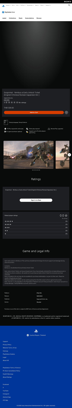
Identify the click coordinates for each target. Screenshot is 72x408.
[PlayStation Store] (9, 10)
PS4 (17, 5)
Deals (20, 16)
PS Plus (22, 5)
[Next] (69, 153)
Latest (4, 16)
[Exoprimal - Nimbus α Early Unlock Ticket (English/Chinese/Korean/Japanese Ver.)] (29, 153)
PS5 (13, 5)
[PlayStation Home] (3, 5)
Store (41, 5)
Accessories (29, 5)
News (36, 5)
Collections (12, 16)
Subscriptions (29, 16)
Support (47, 5)
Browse (39, 16)
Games (7, 5)
